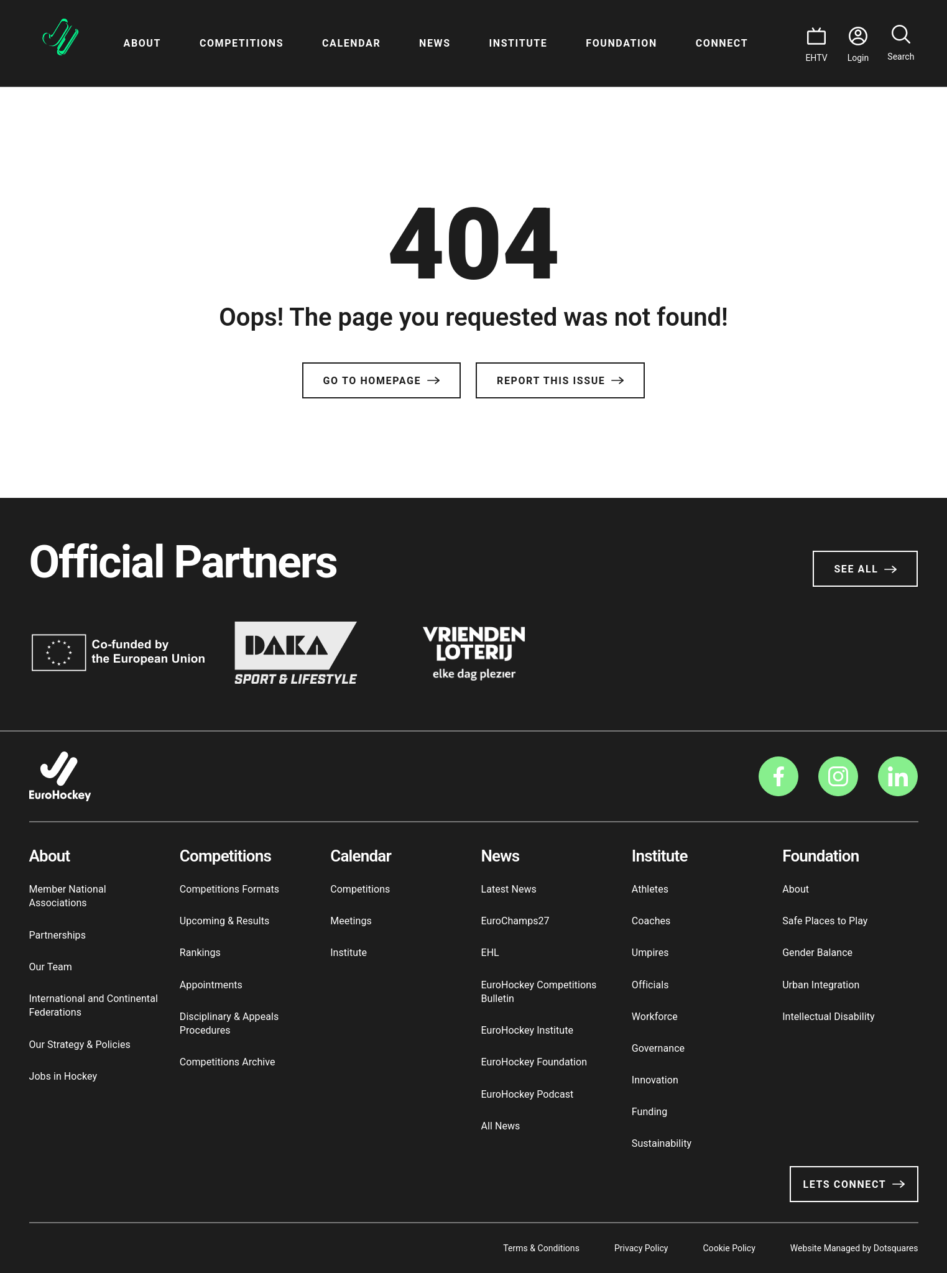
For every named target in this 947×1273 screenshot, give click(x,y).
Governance (658, 1048)
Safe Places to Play (824, 921)
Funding (650, 1112)
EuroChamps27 (515, 921)
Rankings (200, 952)
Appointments (211, 985)
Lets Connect (854, 1184)
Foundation (621, 43)
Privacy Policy (641, 1248)
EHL (490, 952)
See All (865, 569)
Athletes (650, 889)
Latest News (508, 889)
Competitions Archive (227, 1062)
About (142, 43)
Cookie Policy (729, 1248)
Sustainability (661, 1143)
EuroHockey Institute (527, 1030)
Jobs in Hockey (63, 1076)
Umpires (650, 952)
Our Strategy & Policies (80, 1044)
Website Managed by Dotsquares (854, 1248)
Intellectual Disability (828, 1017)
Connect (722, 43)
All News (500, 1126)
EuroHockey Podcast (527, 1094)
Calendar (351, 43)
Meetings (351, 921)
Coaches (651, 921)
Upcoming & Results (224, 921)
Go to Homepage (381, 381)
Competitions (242, 43)
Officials (650, 985)
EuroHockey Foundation (534, 1062)
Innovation (655, 1080)
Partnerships (57, 935)
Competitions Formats (229, 889)
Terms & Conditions (541, 1248)
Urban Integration (820, 985)
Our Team (50, 967)
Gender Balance (817, 952)
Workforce (655, 1017)
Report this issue (560, 381)
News (435, 43)
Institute (518, 43)
